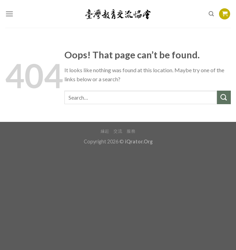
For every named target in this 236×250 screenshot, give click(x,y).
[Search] (211, 13)
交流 (118, 131)
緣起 (105, 131)
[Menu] (9, 13)
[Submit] (224, 97)
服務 (131, 131)
